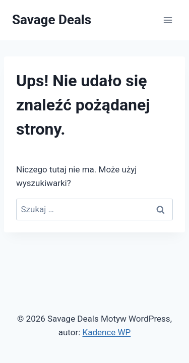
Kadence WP (106, 332)
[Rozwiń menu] (167, 20)
